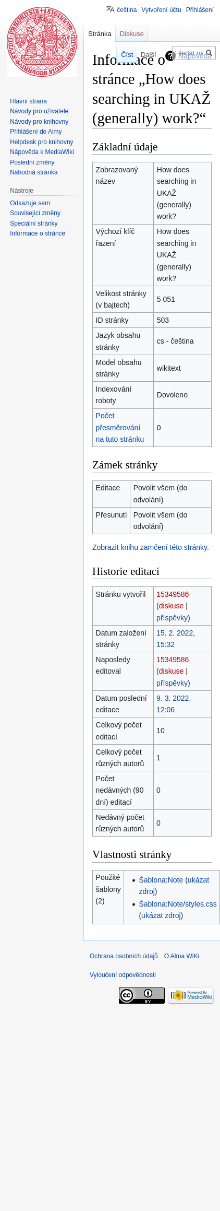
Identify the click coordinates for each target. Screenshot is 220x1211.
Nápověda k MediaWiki (42, 152)
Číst (122, 54)
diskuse (171, 606)
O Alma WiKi (181, 956)
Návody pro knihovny (39, 121)
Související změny (35, 213)
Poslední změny (32, 162)
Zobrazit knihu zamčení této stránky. (150, 547)
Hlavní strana (28, 101)
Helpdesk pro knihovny (41, 142)
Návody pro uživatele (39, 111)
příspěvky (172, 618)
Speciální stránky (33, 223)
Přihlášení (200, 10)
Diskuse (132, 34)
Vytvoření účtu (161, 10)
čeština (127, 10)
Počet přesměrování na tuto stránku (120, 427)
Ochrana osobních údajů (124, 956)
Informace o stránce (37, 233)
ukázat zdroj (160, 915)
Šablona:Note (161, 880)
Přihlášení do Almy (36, 131)
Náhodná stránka (33, 172)
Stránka (100, 34)
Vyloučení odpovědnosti (123, 975)
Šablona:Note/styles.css (177, 904)
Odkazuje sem (30, 203)
